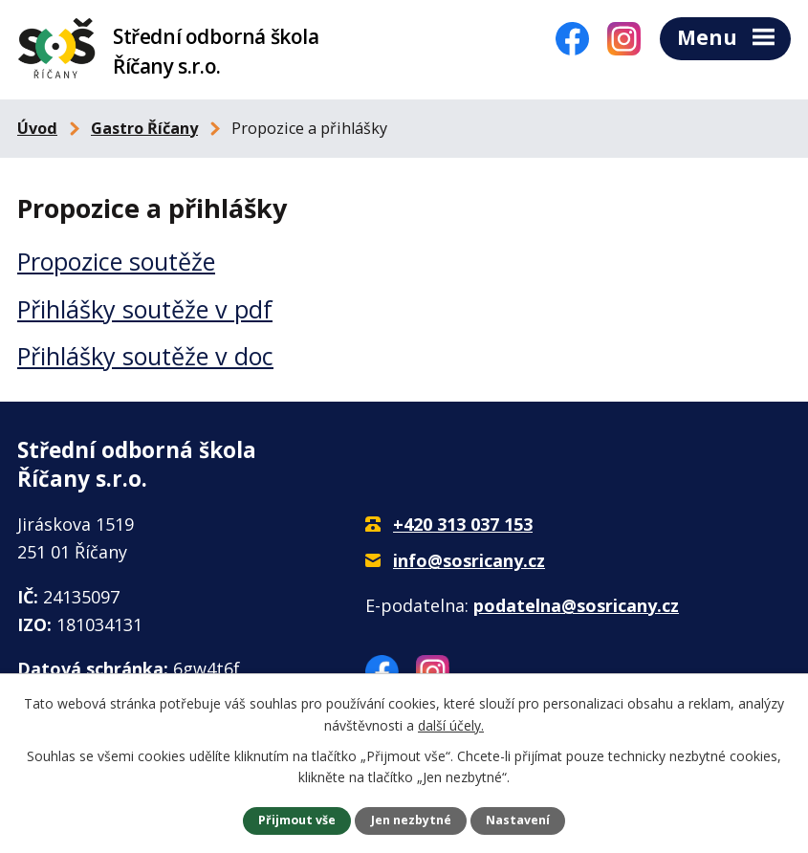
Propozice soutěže (116, 266)
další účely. (451, 724)
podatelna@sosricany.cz (576, 609)
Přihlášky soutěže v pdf (145, 312)
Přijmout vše (297, 820)
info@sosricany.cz (469, 564)
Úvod (37, 131)
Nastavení (518, 820)
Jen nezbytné (411, 820)
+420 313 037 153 (463, 528)
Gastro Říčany (144, 131)
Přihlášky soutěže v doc (145, 359)
